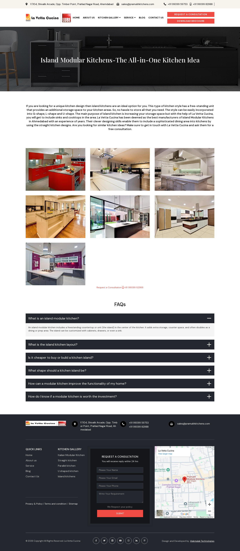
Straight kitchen (67, 460)
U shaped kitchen (68, 471)
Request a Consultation (190, 14)
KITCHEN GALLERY (109, 17)
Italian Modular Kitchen (71, 455)
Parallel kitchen (66, 465)
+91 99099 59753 (176, 4)
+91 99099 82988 (201, 4)
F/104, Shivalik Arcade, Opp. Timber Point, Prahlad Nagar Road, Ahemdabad (71, 4)
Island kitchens (66, 476)
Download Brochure (191, 21)
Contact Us (32, 476)
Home (29, 455)
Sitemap (73, 503)
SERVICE (130, 17)
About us (31, 460)
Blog (142, 17)
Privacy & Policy (34, 503)
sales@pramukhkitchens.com (137, 4)
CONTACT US (156, 17)
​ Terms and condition (55, 503)
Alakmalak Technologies (202, 541)
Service (30, 465)
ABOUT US (89, 17)
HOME (76, 17)
